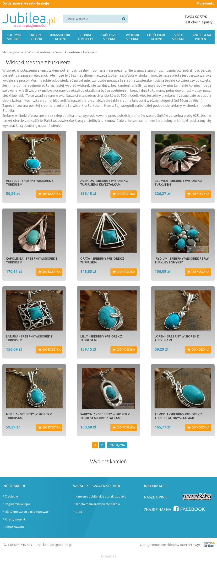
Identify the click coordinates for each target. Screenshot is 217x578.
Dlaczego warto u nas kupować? (27, 512)
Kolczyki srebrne (14, 37)
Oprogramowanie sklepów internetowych (177, 546)
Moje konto (205, 3)
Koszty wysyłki (15, 519)
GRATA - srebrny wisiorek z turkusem (102, 260)
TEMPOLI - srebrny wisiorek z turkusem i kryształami (178, 416)
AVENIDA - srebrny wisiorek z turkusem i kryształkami (104, 182)
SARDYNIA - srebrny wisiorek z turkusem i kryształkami (105, 416)
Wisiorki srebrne (132, 37)
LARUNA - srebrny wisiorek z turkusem (29, 338)
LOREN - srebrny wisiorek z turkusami (177, 338)
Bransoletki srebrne (60, 37)
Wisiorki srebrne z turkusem (76, 52)
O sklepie (11, 496)
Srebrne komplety (85, 37)
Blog (79, 512)
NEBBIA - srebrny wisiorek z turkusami (29, 416)
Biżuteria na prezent (201, 37)
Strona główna (12, 52)
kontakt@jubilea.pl (57, 545)
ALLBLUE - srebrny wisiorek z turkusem (30, 182)
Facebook (192, 509)
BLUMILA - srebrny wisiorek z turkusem (178, 182)
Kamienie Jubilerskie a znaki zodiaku (101, 496)
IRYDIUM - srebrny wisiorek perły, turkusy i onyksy (182, 260)
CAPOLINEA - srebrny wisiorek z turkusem (32, 260)
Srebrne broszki (35, 37)
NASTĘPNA (117, 445)
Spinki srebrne (178, 37)
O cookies (108, 556)
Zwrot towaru (14, 527)
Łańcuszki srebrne (109, 37)
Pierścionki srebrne (156, 37)
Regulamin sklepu (17, 504)
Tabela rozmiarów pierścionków (98, 504)
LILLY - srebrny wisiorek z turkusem (101, 338)
